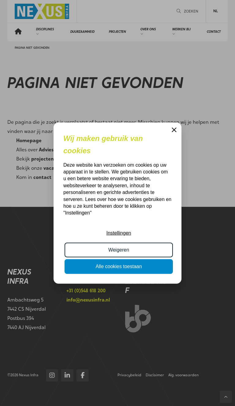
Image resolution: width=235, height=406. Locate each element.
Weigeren (118, 249)
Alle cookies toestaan (118, 266)
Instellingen (118, 233)
